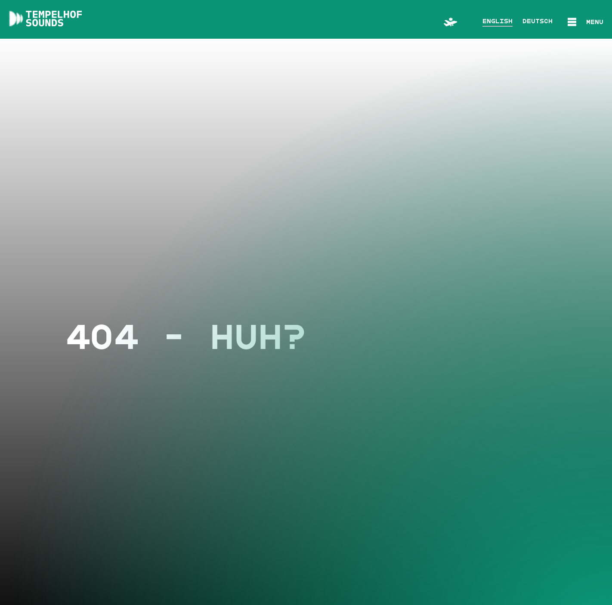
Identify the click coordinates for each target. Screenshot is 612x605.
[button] (585, 20)
